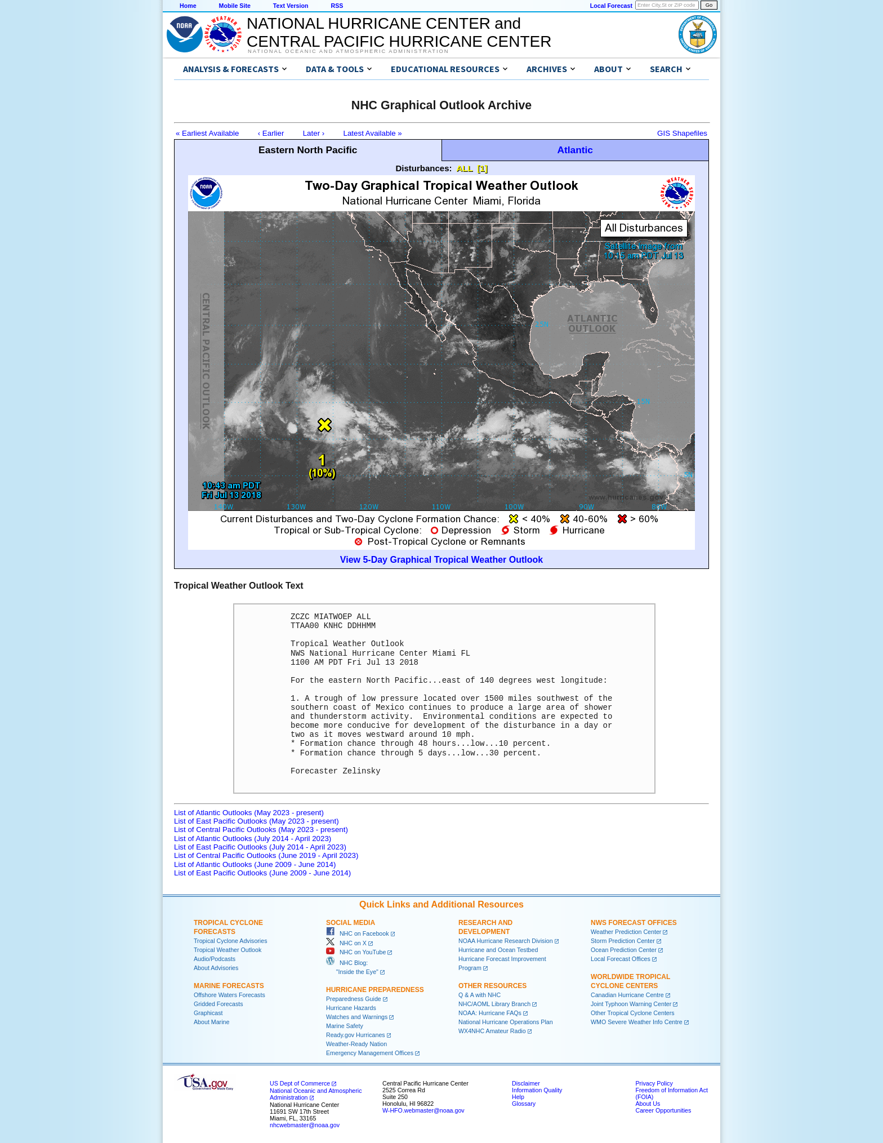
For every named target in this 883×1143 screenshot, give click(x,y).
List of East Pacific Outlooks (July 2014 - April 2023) (260, 847)
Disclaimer (526, 1083)
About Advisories (216, 967)
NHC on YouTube (356, 952)
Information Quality (537, 1090)
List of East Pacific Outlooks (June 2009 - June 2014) (262, 873)
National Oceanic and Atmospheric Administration (348, 51)
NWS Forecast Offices (634, 923)
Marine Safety (344, 1025)
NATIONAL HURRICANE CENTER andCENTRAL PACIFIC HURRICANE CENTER (399, 32)
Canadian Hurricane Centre (627, 994)
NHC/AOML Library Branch (494, 1003)
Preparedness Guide (353, 998)
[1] (482, 168)
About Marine (211, 1022)
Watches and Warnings (356, 1016)
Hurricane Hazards (351, 1007)
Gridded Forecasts (218, 1003)
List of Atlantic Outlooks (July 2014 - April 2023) (252, 838)
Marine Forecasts (229, 986)
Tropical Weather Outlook (227, 949)
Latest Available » (373, 133)
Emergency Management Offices (369, 1052)
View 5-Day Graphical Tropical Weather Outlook (441, 559)
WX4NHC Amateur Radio (492, 1031)
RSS (337, 5)
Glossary (524, 1103)
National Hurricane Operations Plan (505, 1022)
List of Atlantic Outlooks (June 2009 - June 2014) (255, 864)
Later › (314, 133)
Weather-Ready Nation (356, 1043)
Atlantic (575, 149)
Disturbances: (424, 168)
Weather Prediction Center (626, 931)
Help (518, 1096)
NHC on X (346, 943)
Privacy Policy (653, 1083)
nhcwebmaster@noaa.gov (305, 1125)
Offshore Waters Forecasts (229, 994)
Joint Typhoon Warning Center (631, 1003)
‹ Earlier (271, 133)
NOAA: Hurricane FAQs (489, 1012)
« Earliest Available (207, 133)
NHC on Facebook (357, 933)
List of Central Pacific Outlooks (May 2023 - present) (261, 829)
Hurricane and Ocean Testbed (498, 949)
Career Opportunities (663, 1110)
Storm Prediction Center (623, 940)
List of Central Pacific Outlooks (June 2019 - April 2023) (266, 855)
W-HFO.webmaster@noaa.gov (423, 1110)
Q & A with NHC (479, 994)
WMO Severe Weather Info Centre (637, 1022)
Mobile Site (235, 5)
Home (188, 5)
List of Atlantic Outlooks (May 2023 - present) (249, 812)
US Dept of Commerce (300, 1083)
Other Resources (492, 986)
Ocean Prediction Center (624, 949)
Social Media (350, 923)
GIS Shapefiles (682, 133)
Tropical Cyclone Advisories (230, 940)
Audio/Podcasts (214, 958)
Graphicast (208, 1012)
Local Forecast (611, 5)
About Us (647, 1103)
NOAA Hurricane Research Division (505, 940)
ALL (464, 168)
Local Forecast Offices (620, 958)
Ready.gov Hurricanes (355, 1034)
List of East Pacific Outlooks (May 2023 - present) (256, 821)
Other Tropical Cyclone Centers (633, 1012)
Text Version (291, 5)
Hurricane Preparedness (375, 990)
